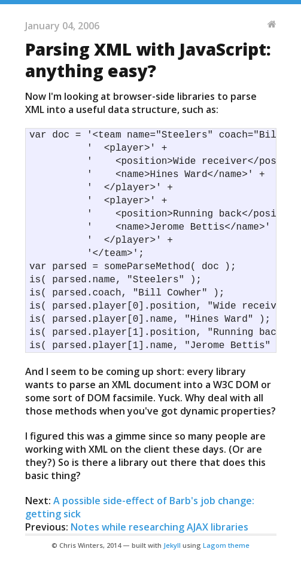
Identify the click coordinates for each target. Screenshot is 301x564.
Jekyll (172, 545)
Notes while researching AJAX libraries (159, 526)
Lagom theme (226, 545)
